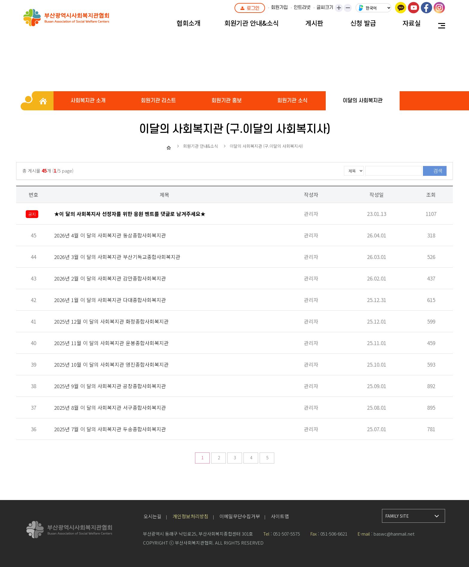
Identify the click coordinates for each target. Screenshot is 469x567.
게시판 (314, 23)
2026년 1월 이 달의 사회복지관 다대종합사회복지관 (110, 300)
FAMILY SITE (397, 516)
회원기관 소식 (292, 100)
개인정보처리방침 (190, 516)
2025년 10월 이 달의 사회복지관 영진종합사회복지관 (111, 364)
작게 (350, 8)
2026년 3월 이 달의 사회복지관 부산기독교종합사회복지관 (117, 256)
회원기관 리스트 (158, 100)
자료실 (412, 23)
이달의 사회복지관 (363, 100)
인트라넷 (302, 7)
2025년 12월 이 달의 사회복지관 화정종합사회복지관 (111, 321)
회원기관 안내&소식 (251, 23)
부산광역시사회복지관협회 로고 (80, 21)
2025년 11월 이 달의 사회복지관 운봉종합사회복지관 (111, 343)
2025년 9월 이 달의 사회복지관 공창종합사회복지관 (110, 386)
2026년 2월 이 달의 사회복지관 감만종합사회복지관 (110, 278)
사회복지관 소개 (88, 100)
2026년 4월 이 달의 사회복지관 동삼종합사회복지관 (110, 235)
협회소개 (188, 23)
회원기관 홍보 (226, 100)
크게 (339, 8)
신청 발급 (363, 23)
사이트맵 (280, 516)
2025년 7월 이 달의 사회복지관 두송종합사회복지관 (110, 429)
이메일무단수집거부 (240, 516)
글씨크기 (324, 7)
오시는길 (153, 516)
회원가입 (279, 7)
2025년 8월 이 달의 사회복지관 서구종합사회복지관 (110, 407)
